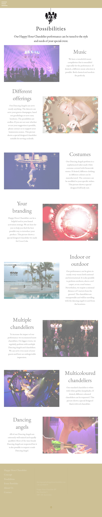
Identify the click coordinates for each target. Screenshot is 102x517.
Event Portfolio (11, 483)
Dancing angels (22, 423)
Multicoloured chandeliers (80, 376)
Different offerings (22, 94)
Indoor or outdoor (80, 260)
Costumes (80, 154)
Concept (8, 474)
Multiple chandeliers (22, 323)
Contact (8, 492)
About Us (8, 487)
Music (80, 51)
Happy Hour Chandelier (15, 470)
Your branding (22, 207)
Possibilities (9, 479)
